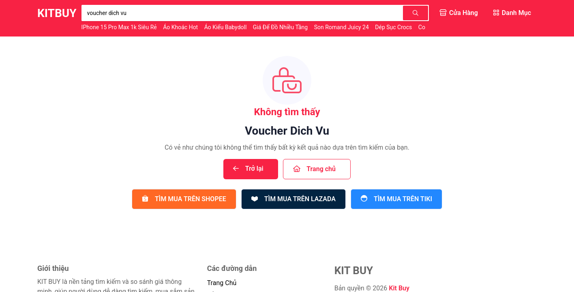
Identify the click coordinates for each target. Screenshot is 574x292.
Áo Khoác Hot (181, 27)
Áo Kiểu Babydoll (226, 27)
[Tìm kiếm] (415, 13)
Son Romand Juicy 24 (342, 27)
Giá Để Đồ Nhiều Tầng (281, 27)
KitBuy (57, 13)
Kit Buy (399, 288)
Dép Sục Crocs (394, 27)
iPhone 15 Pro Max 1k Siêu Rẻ (119, 27)
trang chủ (222, 283)
